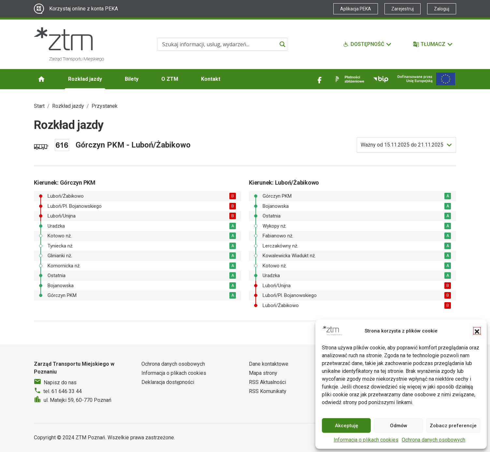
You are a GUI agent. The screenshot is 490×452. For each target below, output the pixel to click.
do (402, 145)
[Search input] (219, 44)
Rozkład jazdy (85, 79)
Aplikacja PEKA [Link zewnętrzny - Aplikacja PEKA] (355, 8)
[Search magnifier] (282, 44)
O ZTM (169, 79)
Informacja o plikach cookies (366, 440)
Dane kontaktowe (268, 364)
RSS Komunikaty (267, 391)
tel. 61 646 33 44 (62, 391)
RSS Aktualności (267, 382)
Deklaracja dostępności (167, 382)
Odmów (398, 426)
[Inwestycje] (426, 79)
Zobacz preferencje (453, 426)
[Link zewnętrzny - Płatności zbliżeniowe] (348, 79)
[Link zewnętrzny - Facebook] (319, 79)
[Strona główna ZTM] (69, 44)
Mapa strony (263, 373)
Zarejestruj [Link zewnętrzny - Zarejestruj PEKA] (402, 8)
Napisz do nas (60, 382)
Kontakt (210, 79)
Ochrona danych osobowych (433, 440)
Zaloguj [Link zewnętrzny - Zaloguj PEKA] (441, 8)
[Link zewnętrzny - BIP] (380, 79)
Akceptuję (346, 426)
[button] (477, 331)
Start (39, 106)
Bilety (131, 79)
